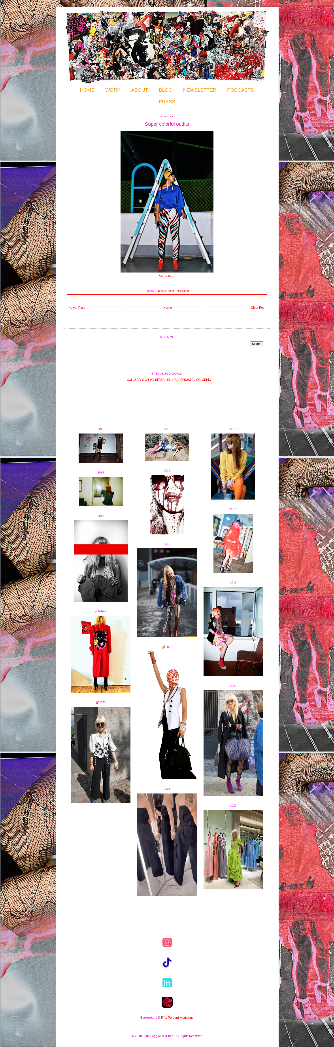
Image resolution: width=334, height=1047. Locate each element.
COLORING (203, 380)
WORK (112, 90)
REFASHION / (164, 380)
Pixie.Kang (182, 290)
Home (168, 307)
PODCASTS (240, 90)
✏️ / (177, 380)
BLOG (165, 90)
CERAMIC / (188, 380)
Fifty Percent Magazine (177, 1017)
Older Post (258, 307)
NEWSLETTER (199, 90)
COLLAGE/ (134, 380)
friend (171, 290)
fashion (161, 290)
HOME (87, 90)
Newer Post (77, 307)
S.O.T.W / (148, 380)
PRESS (167, 101)
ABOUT (139, 90)
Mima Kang (167, 276)
